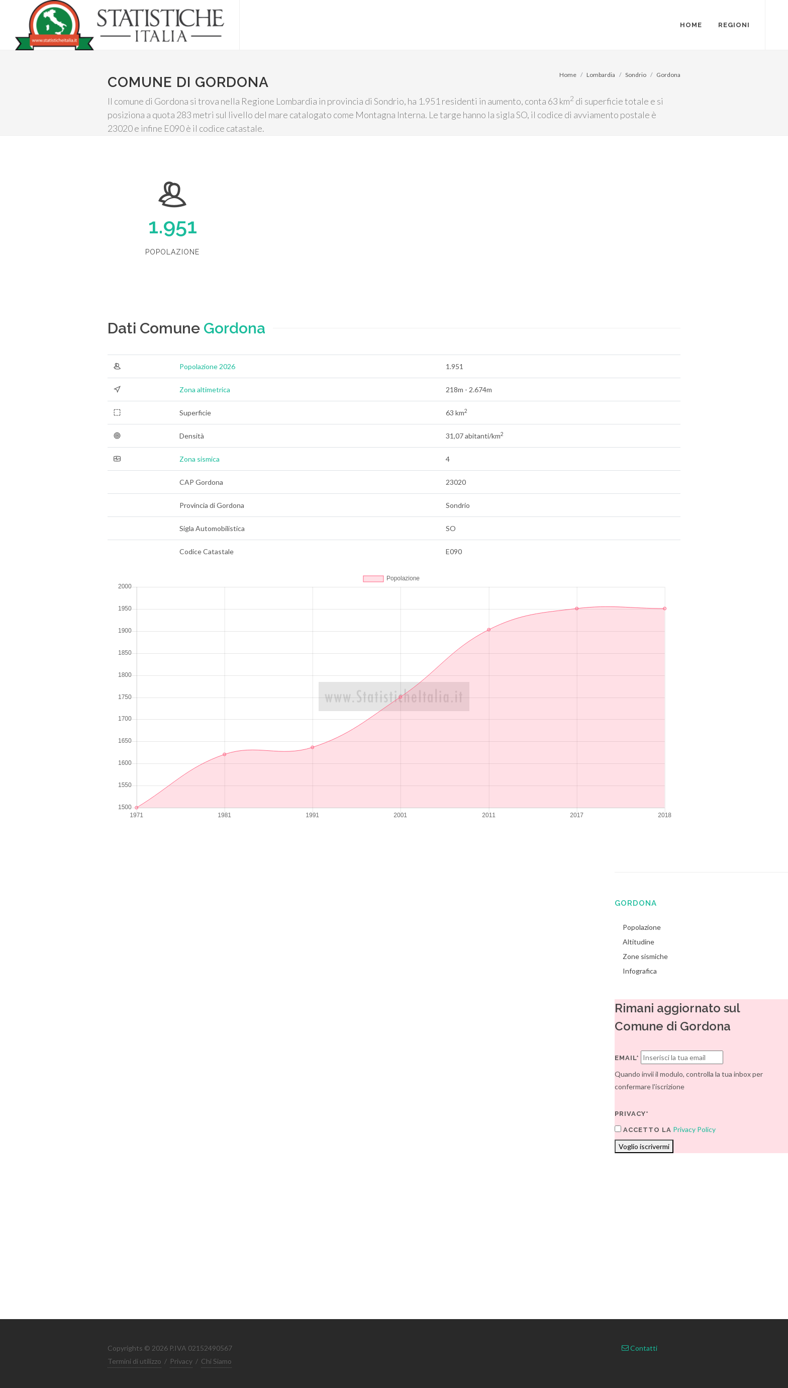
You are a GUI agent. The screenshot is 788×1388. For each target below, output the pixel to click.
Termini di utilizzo (134, 1361)
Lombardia (600, 74)
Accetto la (643, 1129)
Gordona (668, 74)
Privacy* (632, 1113)
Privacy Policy (694, 1129)
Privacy (181, 1361)
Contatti (639, 1348)
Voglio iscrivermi (644, 1146)
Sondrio (635, 74)
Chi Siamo (216, 1361)
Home (567, 74)
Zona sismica (199, 459)
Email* (627, 1058)
